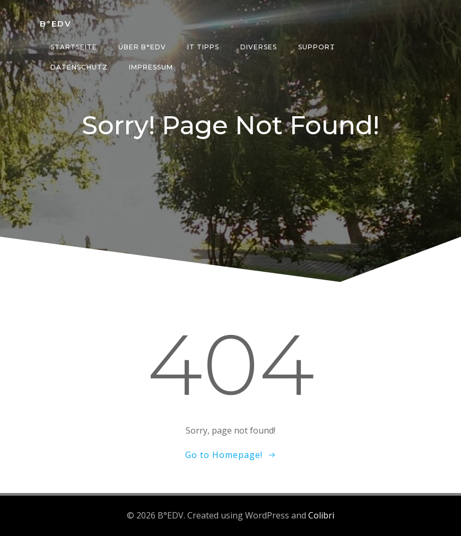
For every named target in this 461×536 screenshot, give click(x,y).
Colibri (321, 515)
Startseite (73, 47)
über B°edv (142, 47)
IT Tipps (203, 47)
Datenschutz (79, 67)
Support (316, 47)
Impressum (151, 67)
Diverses (258, 47)
